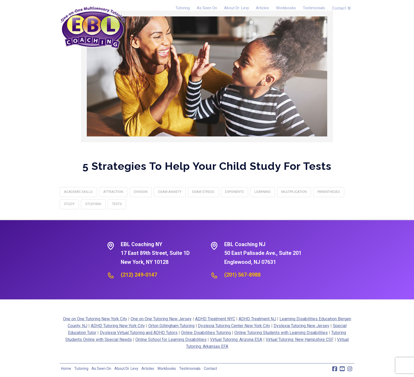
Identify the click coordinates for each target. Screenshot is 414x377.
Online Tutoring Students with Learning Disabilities (281, 332)
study (69, 204)
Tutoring (81, 368)
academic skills (78, 192)
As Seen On (101, 368)
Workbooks (166, 368)
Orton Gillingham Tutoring (171, 325)
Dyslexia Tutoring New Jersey (301, 325)
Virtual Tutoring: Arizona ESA (236, 339)
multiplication (294, 192)
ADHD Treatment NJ (257, 318)
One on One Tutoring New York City (95, 318)
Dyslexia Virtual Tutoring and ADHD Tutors (139, 332)
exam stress (203, 192)
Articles (147, 368)
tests (117, 204)
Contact (210, 368)
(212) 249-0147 (139, 275)
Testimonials (190, 368)
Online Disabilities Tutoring (206, 332)
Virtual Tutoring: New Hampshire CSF (300, 339)
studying (93, 204)
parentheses (328, 192)
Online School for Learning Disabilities (170, 339)
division (141, 192)
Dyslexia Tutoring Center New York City (234, 325)
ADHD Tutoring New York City (118, 325)
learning (263, 192)
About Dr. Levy (126, 368)
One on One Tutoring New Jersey (161, 318)
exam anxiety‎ (170, 192)
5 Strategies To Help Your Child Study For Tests (207, 166)
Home (66, 368)
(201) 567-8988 (242, 275)
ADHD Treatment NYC (215, 318)
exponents (234, 192)
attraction (113, 192)
